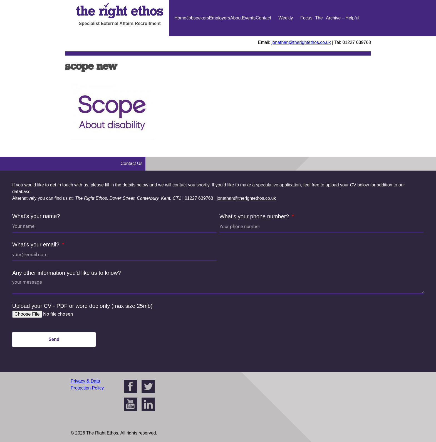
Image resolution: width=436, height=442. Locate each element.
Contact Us (263, 36)
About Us (236, 36)
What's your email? (36, 244)
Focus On (306, 36)
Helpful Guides (352, 36)
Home (180, 18)
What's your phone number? (255, 216)
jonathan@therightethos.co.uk (301, 42)
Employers (219, 18)
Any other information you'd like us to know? (66, 273)
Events (249, 18)
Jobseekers (197, 18)
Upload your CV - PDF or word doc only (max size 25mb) (82, 306)
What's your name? (36, 216)
